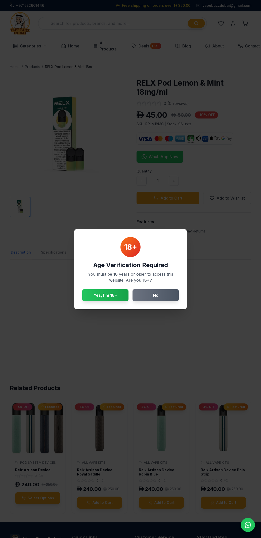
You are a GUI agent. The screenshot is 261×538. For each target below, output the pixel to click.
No (155, 295)
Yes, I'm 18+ (105, 295)
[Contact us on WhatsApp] (248, 525)
